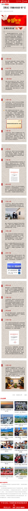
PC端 (18, 1)
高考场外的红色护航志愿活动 (7, 473)
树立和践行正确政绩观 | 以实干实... (7, 406)
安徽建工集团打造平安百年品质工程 (20, 420)
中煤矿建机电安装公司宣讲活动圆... (20, 446)
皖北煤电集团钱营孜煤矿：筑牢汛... (7, 446)
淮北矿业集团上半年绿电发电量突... (7, 433)
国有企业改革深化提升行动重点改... (7, 458)
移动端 (24, 1)
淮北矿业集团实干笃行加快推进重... (7, 420)
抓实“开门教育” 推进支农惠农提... (20, 460)
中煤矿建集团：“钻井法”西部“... (20, 433)
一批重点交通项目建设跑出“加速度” (20, 473)
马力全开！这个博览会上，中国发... (20, 407)
